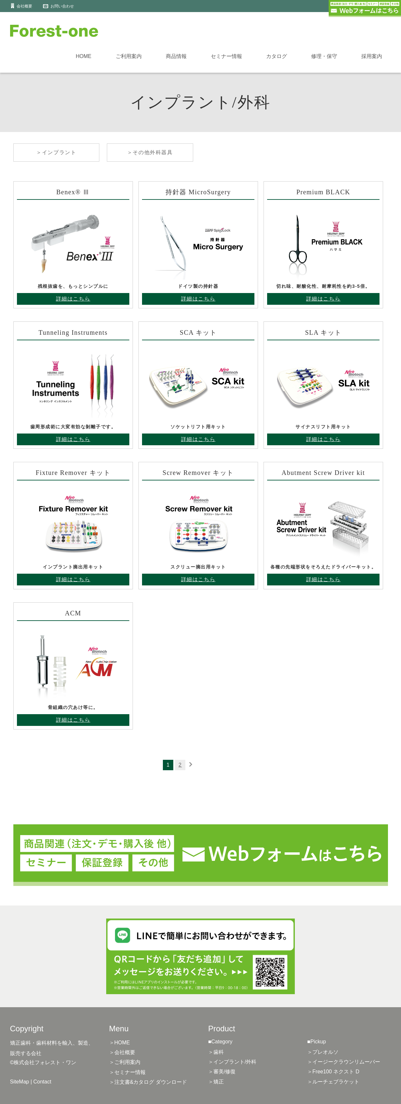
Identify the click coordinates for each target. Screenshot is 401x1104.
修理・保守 (324, 56)
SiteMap (19, 1081)
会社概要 (24, 6)
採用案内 (371, 56)
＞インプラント (56, 152)
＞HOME (119, 1042)
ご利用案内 (129, 56)
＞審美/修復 (222, 1071)
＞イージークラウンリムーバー (343, 1062)
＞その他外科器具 (150, 152)
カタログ (276, 56)
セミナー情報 (226, 56)
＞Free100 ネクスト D (333, 1071)
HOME (84, 56)
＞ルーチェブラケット (333, 1081)
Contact (42, 1081)
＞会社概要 (122, 1052)
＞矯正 (216, 1081)
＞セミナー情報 (127, 1072)
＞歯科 (216, 1052)
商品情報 (176, 56)
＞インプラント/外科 (232, 1062)
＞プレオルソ (322, 1052)
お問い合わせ (62, 6)
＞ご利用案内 (124, 1062)
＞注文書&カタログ (148, 1082)
